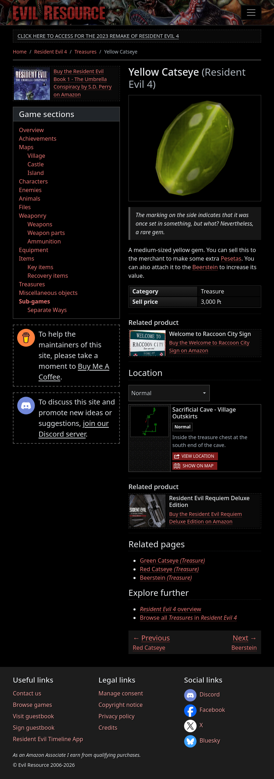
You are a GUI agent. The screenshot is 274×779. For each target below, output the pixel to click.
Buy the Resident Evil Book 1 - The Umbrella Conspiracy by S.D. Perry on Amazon (83, 83)
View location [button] (198, 456)
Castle (35, 164)
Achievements (37, 138)
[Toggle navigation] (251, 12)
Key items (40, 267)
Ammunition (44, 241)
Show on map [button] (198, 466)
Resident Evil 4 (50, 51)
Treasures (86, 51)
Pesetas (231, 258)
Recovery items (47, 276)
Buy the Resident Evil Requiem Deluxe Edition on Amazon (205, 518)
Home (20, 51)
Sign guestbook (34, 728)
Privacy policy (116, 716)
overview (170, 609)
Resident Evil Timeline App (48, 739)
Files (25, 207)
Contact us (27, 693)
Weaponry (32, 216)
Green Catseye (172, 560)
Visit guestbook (33, 716)
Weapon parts (46, 233)
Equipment (33, 250)
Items (26, 258)
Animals (29, 198)
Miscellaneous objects (48, 293)
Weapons (39, 224)
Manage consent (120, 693)
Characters (33, 181)
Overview (31, 130)
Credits (107, 728)
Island (35, 173)
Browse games (32, 705)
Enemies (30, 190)
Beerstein (205, 267)
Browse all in (188, 618)
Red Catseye (169, 569)
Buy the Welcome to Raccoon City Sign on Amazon (209, 346)
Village (36, 156)
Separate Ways (47, 310)
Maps (26, 147)
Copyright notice (120, 705)
